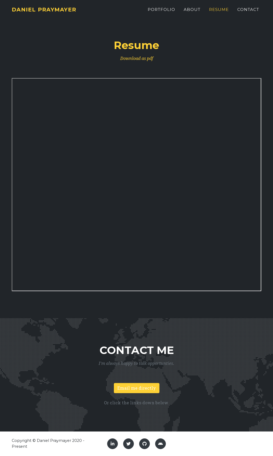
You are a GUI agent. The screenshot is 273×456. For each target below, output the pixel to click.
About (192, 12)
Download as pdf (136, 58)
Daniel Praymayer (50, 12)
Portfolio (161, 12)
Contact (248, 12)
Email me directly (136, 388)
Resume (219, 12)
